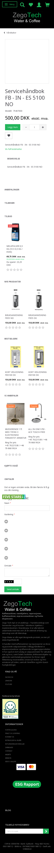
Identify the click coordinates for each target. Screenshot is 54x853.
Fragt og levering (12, 733)
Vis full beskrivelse (13, 149)
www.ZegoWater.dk (10, 640)
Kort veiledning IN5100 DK (37, 373)
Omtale (7, 565)
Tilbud (8, 216)
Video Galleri (10, 762)
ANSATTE (8, 755)
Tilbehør (9, 203)
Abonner (46, 831)
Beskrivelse (13, 158)
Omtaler (9, 479)
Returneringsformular (14, 744)
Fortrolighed (11, 730)
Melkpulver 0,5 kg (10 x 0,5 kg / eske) (14, 249)
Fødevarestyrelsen (11, 696)
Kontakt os (9, 737)
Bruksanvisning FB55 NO (14, 316)
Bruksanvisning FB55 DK (37, 316)
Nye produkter (12, 281)
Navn (6, 503)
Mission (8, 758)
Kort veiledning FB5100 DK (14, 373)
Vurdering (8, 514)
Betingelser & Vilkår (13, 740)
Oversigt (8, 751)
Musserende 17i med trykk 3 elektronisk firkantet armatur (15, 433)
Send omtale (13, 589)
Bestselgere (10, 338)
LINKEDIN (8, 681)
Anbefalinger (11, 189)
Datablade (9, 747)
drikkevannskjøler (40, 654)
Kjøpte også (11, 465)
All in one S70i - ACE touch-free (37, 430)
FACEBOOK (9, 677)
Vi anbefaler (11, 395)
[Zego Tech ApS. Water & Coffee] (27, 17)
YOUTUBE (8, 684)
